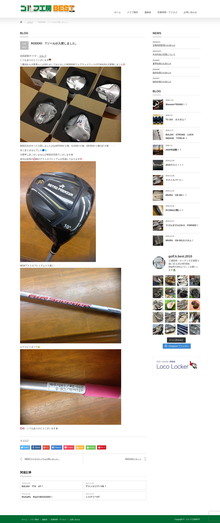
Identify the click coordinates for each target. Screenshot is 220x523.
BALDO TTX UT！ (32, 486)
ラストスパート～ (174, 180)
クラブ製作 (132, 12)
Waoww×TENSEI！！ (176, 104)
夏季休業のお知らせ (162, 63)
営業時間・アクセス (167, 12)
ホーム (117, 12)
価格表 (148, 12)
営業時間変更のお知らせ (164, 45)
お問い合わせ (190, 12)
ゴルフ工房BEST (193, 519)
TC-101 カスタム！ (176, 119)
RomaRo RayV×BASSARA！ (37, 497)
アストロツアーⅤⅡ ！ (96, 486)
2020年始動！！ (174, 149)
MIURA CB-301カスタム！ (180, 240)
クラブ (26, 440)
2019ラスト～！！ (175, 165)
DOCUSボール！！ (133, 459)
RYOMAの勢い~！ (175, 210)
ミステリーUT (93, 497)
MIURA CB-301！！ (176, 195)
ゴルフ (43, 56)
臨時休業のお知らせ (162, 72)
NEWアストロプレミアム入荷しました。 (42, 459)
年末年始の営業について (164, 54)
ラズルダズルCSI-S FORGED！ (182, 225)
